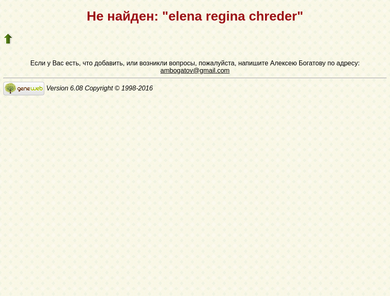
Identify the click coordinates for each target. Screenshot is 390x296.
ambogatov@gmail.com (194, 70)
